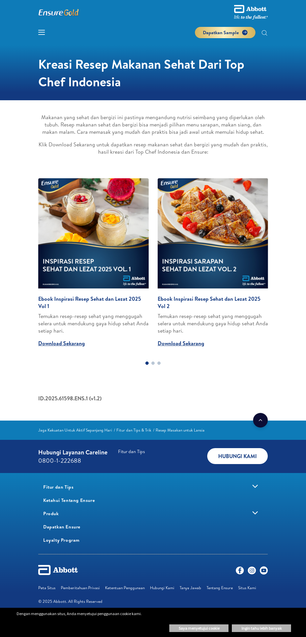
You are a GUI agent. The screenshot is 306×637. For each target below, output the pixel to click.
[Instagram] (252, 572)
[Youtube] (264, 572)
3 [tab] (159, 363)
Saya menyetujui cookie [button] (199, 628)
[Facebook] (240, 572)
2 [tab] (153, 363)
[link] (75, 430)
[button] (264, 33)
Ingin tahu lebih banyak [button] (261, 628)
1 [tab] (147, 363)
